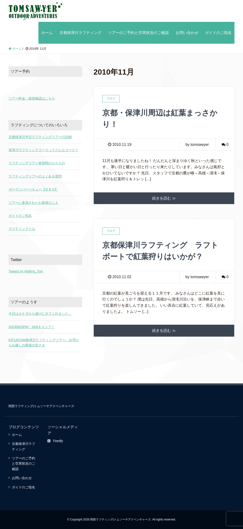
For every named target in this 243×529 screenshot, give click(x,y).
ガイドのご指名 (218, 33)
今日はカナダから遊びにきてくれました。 (40, 313)
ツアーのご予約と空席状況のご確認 (138, 33)
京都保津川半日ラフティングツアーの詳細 (40, 137)
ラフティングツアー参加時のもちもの (37, 163)
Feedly (55, 441)
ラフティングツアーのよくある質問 (35, 176)
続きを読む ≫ (164, 198)
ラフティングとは (22, 229)
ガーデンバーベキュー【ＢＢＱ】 (33, 189)
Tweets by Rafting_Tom (26, 271)
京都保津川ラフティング (80, 33)
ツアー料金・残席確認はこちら (32, 98)
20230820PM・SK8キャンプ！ (32, 327)
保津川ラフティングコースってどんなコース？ (43, 150)
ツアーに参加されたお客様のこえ (33, 203)
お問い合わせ (187, 33)
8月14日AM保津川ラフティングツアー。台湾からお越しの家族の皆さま (44, 342)
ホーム (47, 33)
